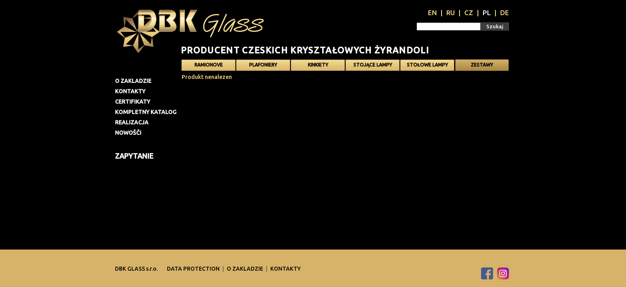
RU (450, 12)
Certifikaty (132, 101)
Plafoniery (263, 64)
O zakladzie (133, 81)
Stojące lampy (372, 64)
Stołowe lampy (427, 64)
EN (432, 12)
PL (487, 12)
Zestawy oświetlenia (481, 66)
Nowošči (128, 133)
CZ (468, 12)
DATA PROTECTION (194, 268)
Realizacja (132, 122)
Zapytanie (134, 156)
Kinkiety (318, 64)
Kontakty (130, 91)
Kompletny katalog (145, 112)
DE (504, 12)
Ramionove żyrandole (208, 66)
